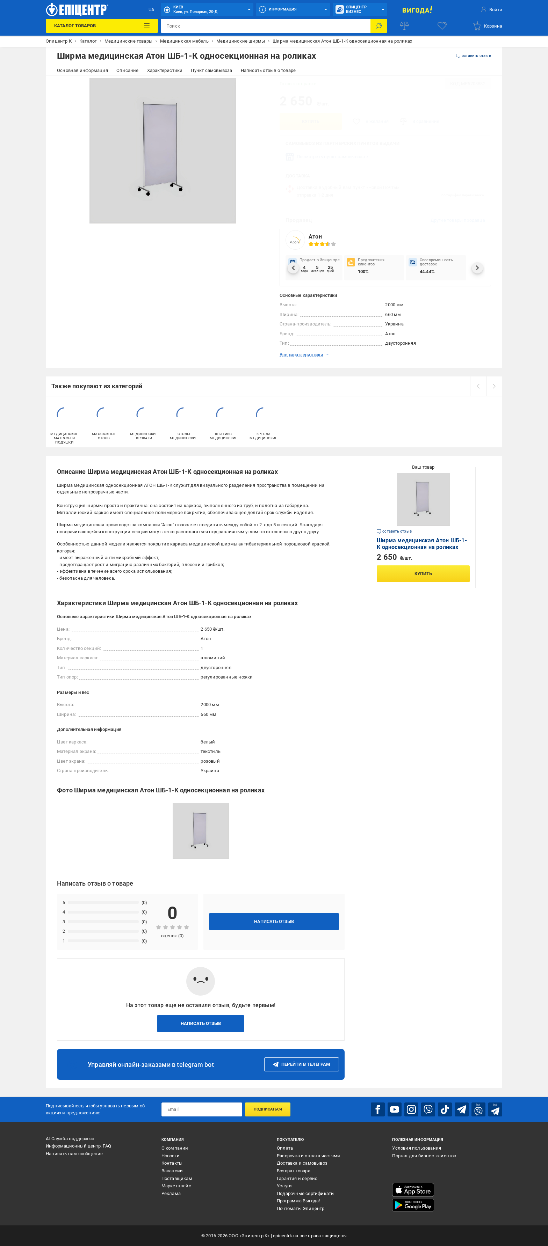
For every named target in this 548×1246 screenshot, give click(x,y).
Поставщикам (176, 1178)
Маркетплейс (176, 1185)
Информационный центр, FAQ (78, 1146)
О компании (174, 1148)
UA (151, 9)
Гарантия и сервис (297, 1178)
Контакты (172, 1163)
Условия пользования (416, 1148)
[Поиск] (378, 26)
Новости (170, 1155)
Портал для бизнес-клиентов (424, 1155)
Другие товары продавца (458, 220)
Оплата (285, 1148)
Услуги (284, 1185)
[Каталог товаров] (102, 26)
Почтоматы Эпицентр (301, 1208)
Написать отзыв (274, 921)
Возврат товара (293, 1170)
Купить (310, 121)
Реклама (171, 1193)
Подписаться (268, 1109)
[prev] (478, 386)
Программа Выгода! (298, 1200)
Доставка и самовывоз (302, 1163)
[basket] (487, 25)
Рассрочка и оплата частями (308, 1155)
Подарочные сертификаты (305, 1193)
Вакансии (172, 1170)
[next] (494, 386)
